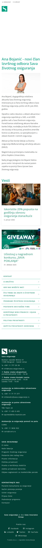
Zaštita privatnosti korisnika (21, 326)
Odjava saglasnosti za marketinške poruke (20, 472)
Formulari (6, 503)
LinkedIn (9, 532)
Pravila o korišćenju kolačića (14, 465)
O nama (5, 445)
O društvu (21, 282)
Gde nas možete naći (21, 287)
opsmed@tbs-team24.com (15, 415)
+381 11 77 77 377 (12, 394)
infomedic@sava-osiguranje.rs (16, 397)
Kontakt (7, 276)
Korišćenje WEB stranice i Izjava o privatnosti (21, 313)
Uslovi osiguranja (9, 493)
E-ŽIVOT (17, 2)
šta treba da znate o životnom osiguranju (21, 294)
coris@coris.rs (10, 431)
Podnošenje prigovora (11, 499)
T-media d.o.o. (12, 540)
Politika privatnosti (21, 320)
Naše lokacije (7, 448)
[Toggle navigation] (39, 9)
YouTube (33, 532)
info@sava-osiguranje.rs (14, 369)
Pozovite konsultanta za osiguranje (16, 486)
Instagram (28, 528)
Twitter (20, 532)
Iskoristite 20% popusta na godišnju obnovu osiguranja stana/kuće (21, 212)
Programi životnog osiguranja (21, 301)
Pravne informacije (10, 459)
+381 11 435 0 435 (12, 411)
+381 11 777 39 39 (12, 365)
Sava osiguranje (11, 515)
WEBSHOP (7, 2)
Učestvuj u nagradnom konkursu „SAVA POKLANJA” (18, 257)
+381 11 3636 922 (11, 428)
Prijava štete (7, 496)
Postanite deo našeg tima (21, 307)
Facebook (13, 528)
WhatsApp (21, 536)
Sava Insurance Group (28, 516)
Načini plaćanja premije (12, 489)
